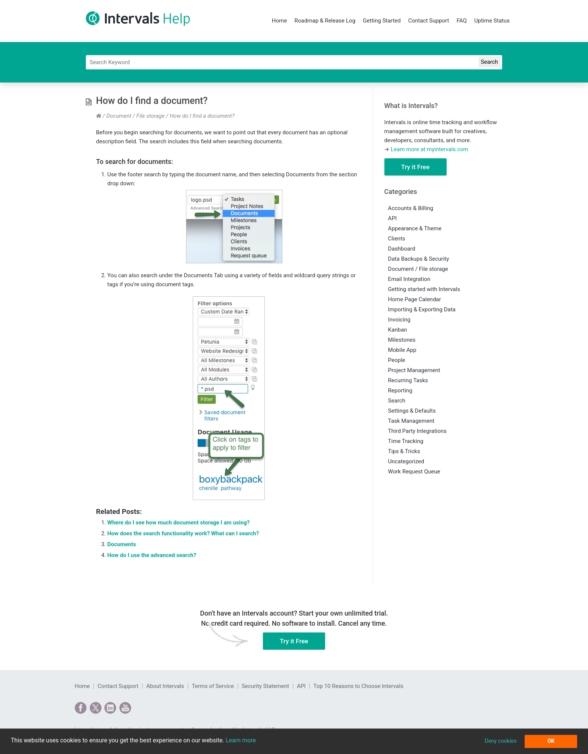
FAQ (461, 20)
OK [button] (551, 741)
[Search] (294, 62)
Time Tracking (405, 441)
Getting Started (382, 20)
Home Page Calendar (414, 299)
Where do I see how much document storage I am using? (178, 522)
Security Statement (265, 686)
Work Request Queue (414, 471)
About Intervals (165, 686)
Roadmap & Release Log (324, 20)
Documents (121, 544)
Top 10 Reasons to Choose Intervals (359, 686)
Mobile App (402, 350)
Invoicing (399, 319)
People (396, 360)
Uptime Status (492, 20)
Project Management (414, 370)
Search (396, 400)
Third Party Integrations (417, 431)
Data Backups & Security (418, 258)
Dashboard (402, 248)
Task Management (411, 421)
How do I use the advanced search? (151, 555)
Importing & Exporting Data (422, 309)
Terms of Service (213, 686)
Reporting (400, 390)
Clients (396, 238)
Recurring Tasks (408, 380)
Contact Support (428, 20)
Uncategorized (406, 461)
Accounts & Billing (411, 208)
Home (279, 20)
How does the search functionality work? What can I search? (183, 533)
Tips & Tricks (404, 451)
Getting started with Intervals (424, 289)
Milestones (402, 339)
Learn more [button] (241, 740)
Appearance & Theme (415, 228)
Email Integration (409, 279)
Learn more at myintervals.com (429, 149)
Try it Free (415, 167)
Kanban (397, 329)
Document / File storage (135, 116)
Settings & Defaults (412, 410)
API (392, 218)
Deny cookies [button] (500, 741)
